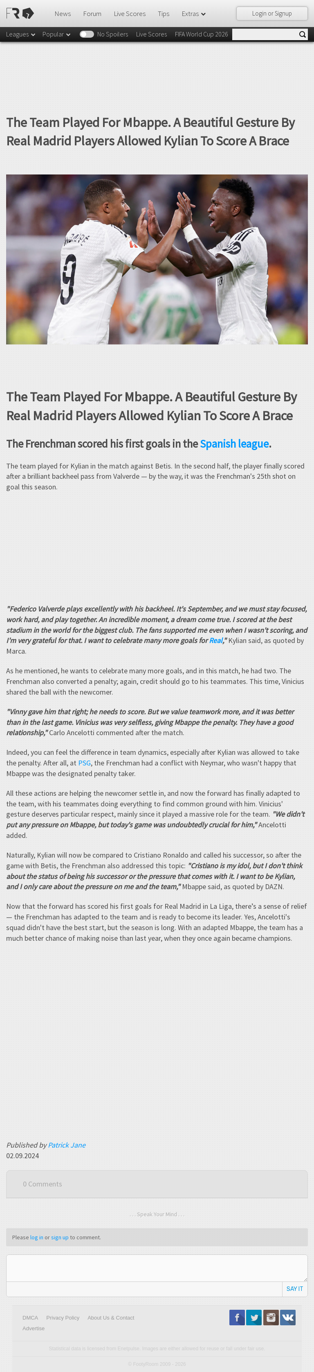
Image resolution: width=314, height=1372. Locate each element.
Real (215, 640)
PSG (84, 763)
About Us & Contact (110, 1318)
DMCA (30, 1318)
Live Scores (130, 13)
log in (36, 1237)
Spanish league (234, 444)
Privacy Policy (62, 1318)
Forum (92, 13)
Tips (163, 13)
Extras (194, 13)
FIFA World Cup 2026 (201, 34)
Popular (57, 34)
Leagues (21, 34)
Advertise (33, 1328)
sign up (60, 1237)
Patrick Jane (66, 1145)
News (62, 13)
